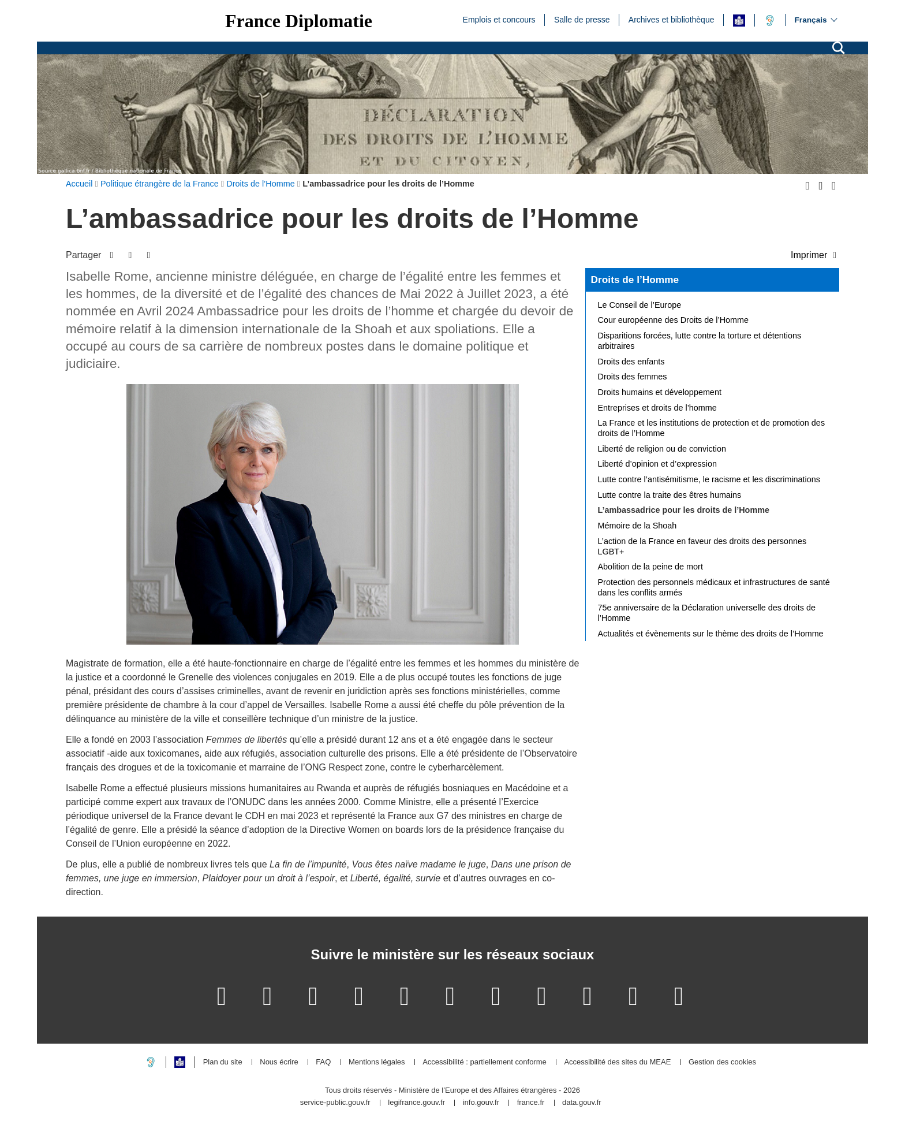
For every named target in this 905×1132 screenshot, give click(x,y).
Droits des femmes (632, 376)
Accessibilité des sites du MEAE (617, 1062)
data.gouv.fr (581, 1103)
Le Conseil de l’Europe (640, 305)
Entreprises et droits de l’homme (657, 407)
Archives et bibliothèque (672, 19)
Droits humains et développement (659, 392)
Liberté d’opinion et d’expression (657, 463)
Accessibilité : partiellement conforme (484, 1062)
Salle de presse (582, 19)
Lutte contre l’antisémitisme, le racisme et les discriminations (709, 479)
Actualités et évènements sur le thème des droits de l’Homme (711, 633)
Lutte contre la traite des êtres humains (670, 495)
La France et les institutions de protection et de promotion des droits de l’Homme (711, 428)
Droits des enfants (631, 361)
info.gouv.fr (481, 1103)
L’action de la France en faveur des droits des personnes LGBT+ (702, 546)
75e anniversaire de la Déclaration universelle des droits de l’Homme (707, 613)
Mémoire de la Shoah (637, 525)
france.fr (531, 1103)
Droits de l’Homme (635, 279)
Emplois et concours (499, 19)
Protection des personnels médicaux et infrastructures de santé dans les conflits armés (714, 587)
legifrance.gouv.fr (416, 1103)
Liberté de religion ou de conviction (662, 448)
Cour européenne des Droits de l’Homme (673, 320)
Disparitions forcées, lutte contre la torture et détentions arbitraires (700, 341)
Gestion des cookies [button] (722, 1062)
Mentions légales (377, 1062)
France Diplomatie (298, 21)
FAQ (323, 1062)
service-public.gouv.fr (335, 1103)
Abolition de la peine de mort (650, 566)
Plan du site (222, 1062)
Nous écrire (279, 1062)
